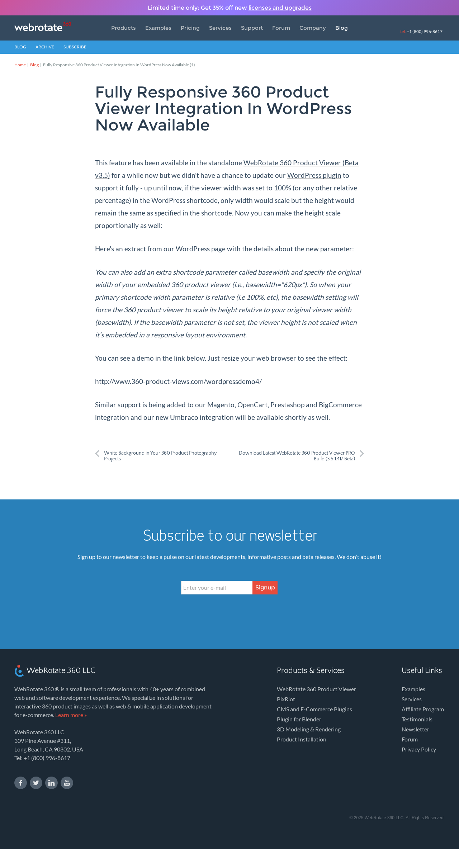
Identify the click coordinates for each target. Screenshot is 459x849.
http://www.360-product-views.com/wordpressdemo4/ (178, 381)
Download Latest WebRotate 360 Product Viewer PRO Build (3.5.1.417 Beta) (297, 456)
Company (312, 27)
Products (123, 27)
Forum (281, 27)
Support (252, 27)
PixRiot (286, 699)
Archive (45, 46)
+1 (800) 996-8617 (421, 31)
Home (20, 64)
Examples (158, 27)
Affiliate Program (423, 709)
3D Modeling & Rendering (309, 729)
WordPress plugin (314, 175)
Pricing (190, 27)
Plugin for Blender (299, 719)
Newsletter (415, 729)
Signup (265, 587)
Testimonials (417, 719)
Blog (341, 27)
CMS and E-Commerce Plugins (314, 709)
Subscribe (74, 46)
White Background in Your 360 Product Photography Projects (160, 456)
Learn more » (71, 714)
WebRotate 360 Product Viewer (316, 689)
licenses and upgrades (280, 7)
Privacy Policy (419, 749)
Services (220, 27)
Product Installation (301, 739)
